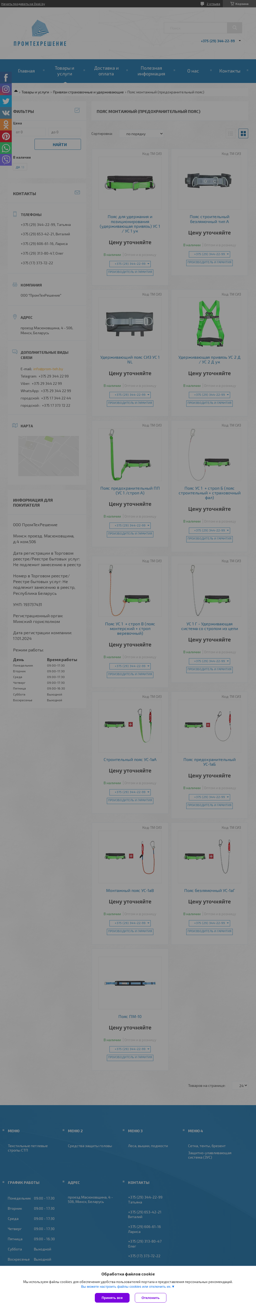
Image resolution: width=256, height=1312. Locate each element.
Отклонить (151, 1298)
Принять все (112, 1298)
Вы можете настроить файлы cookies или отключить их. (126, 1287)
